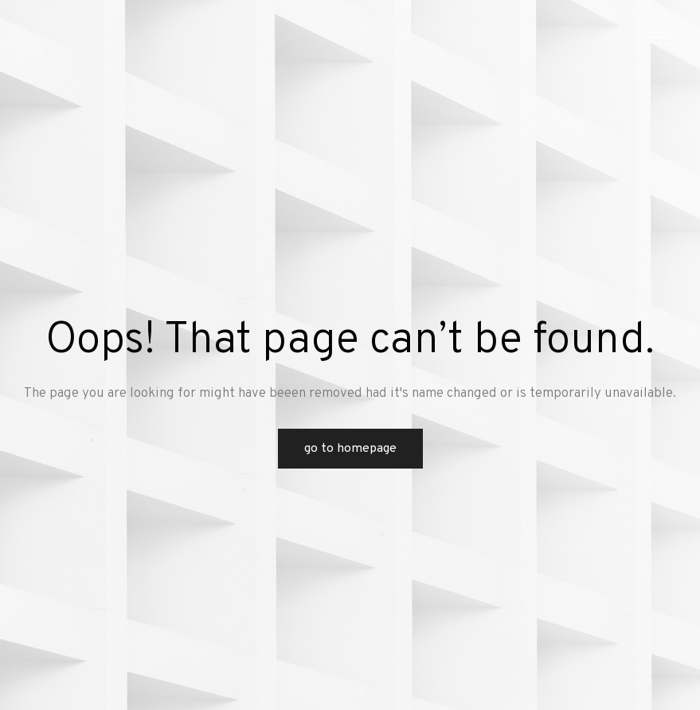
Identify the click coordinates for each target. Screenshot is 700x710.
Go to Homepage (350, 449)
